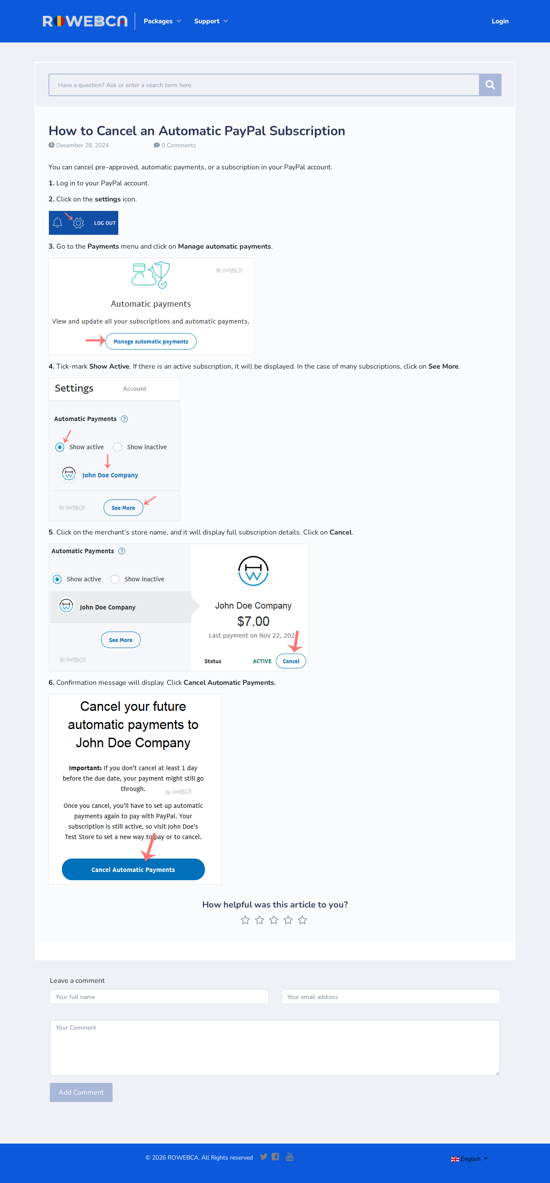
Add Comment (81, 1092)
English (467, 1159)
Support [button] (207, 21)
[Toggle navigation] (477, 1160)
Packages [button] (158, 21)
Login (500, 21)
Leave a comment (77, 980)
